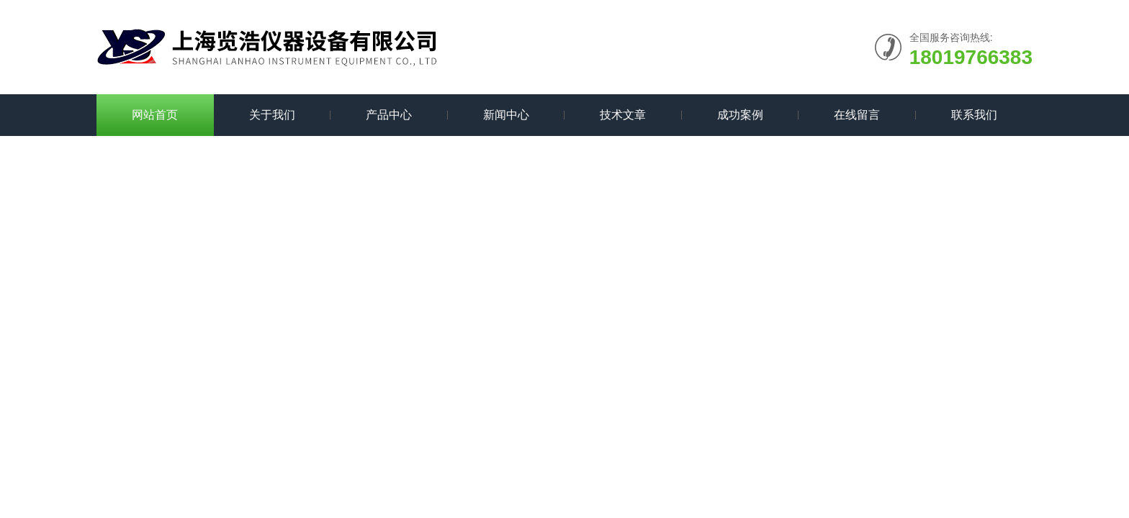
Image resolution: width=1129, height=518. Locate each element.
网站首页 (155, 115)
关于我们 (272, 115)
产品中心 (389, 115)
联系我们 (974, 115)
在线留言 (857, 115)
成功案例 (740, 115)
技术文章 (623, 115)
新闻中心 (506, 115)
